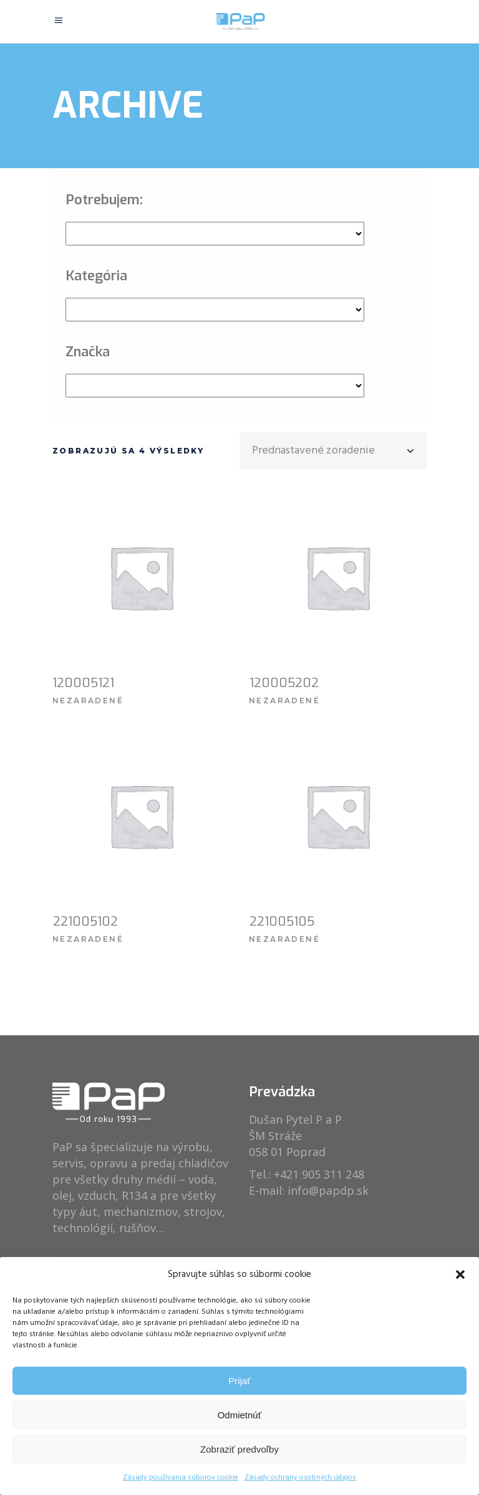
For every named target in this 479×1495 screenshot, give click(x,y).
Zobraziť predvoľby (239, 1449)
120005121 (83, 683)
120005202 (284, 683)
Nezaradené (87, 700)
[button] (460, 1274)
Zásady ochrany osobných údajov (300, 1477)
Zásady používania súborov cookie (180, 1477)
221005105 (281, 921)
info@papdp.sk (328, 1190)
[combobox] (333, 451)
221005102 (85, 921)
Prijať (239, 1380)
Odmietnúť (240, 1415)
